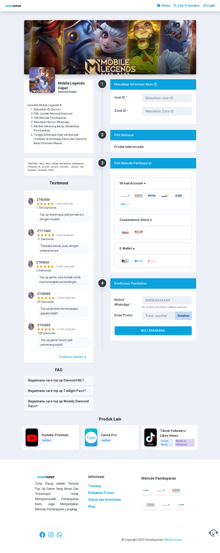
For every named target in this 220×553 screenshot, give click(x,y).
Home (163, 5)
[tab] (58, 380)
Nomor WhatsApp (122, 302)
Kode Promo (123, 315)
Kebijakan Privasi (101, 493)
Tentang (94, 486)
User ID (120, 97)
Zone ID (121, 111)
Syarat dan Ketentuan (104, 500)
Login (209, 5)
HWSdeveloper (173, 539)
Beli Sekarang (153, 330)
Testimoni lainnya (72, 357)
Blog (91, 506)
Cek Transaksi (187, 5)
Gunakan (183, 315)
